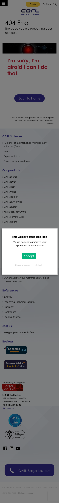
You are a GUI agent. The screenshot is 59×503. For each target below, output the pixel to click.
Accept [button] (28, 256)
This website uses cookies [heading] (29, 236)
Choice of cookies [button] (22, 265)
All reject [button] (38, 265)
